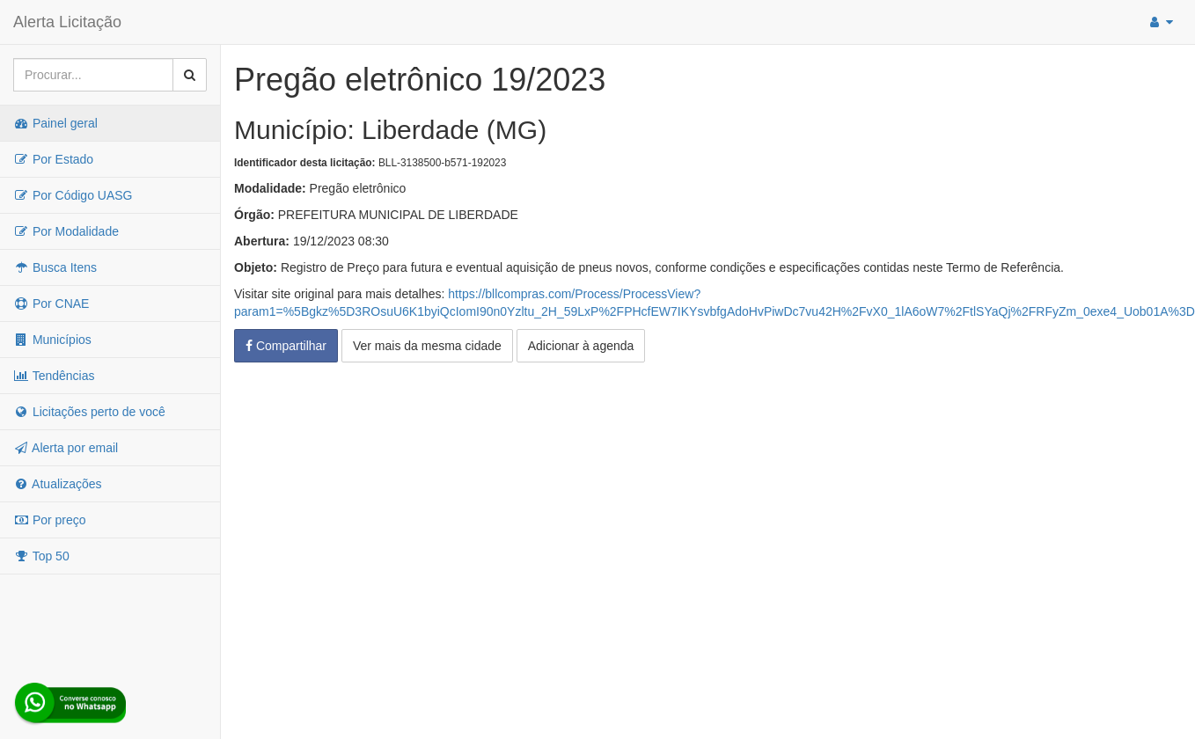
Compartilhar (286, 346)
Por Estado (53, 159)
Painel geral (55, 123)
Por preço (49, 520)
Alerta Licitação (67, 22)
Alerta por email (65, 448)
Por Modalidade (66, 231)
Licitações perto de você (89, 412)
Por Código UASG (73, 195)
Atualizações (57, 484)
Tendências (53, 376)
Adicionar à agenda (581, 346)
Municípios (52, 340)
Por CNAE (51, 303)
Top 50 (41, 556)
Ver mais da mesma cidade (427, 346)
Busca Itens (55, 267)
